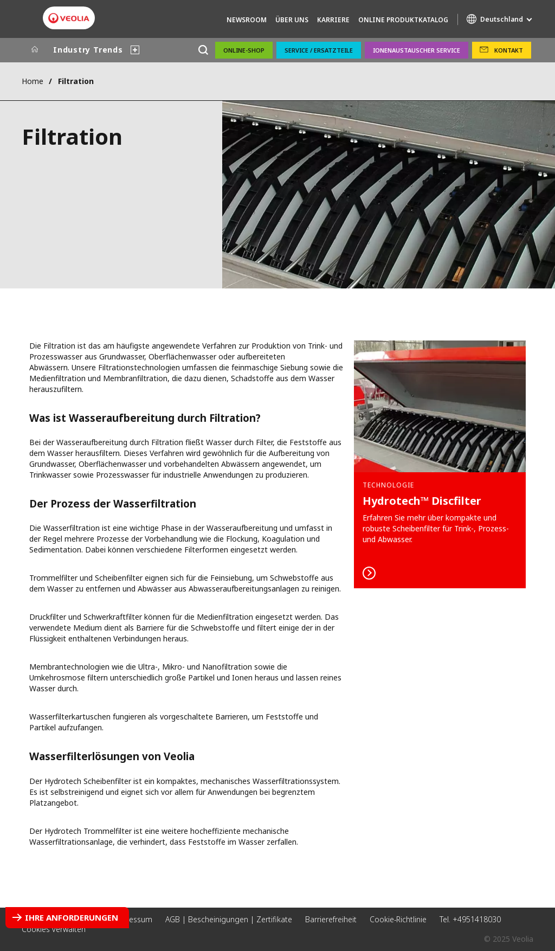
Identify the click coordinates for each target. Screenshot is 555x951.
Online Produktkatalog (403, 19)
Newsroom (247, 19)
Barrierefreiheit (331, 919)
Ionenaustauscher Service (416, 50)
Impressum (132, 919)
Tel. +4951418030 (470, 919)
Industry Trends (88, 49)
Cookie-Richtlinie (398, 919)
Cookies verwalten (54, 929)
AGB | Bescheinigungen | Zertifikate (228, 919)
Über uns (291, 19)
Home (32, 81)
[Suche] (203, 50)
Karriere (333, 19)
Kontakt (508, 50)
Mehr (440, 464)
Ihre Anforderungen (71, 917)
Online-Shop (243, 50)
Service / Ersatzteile (319, 50)
